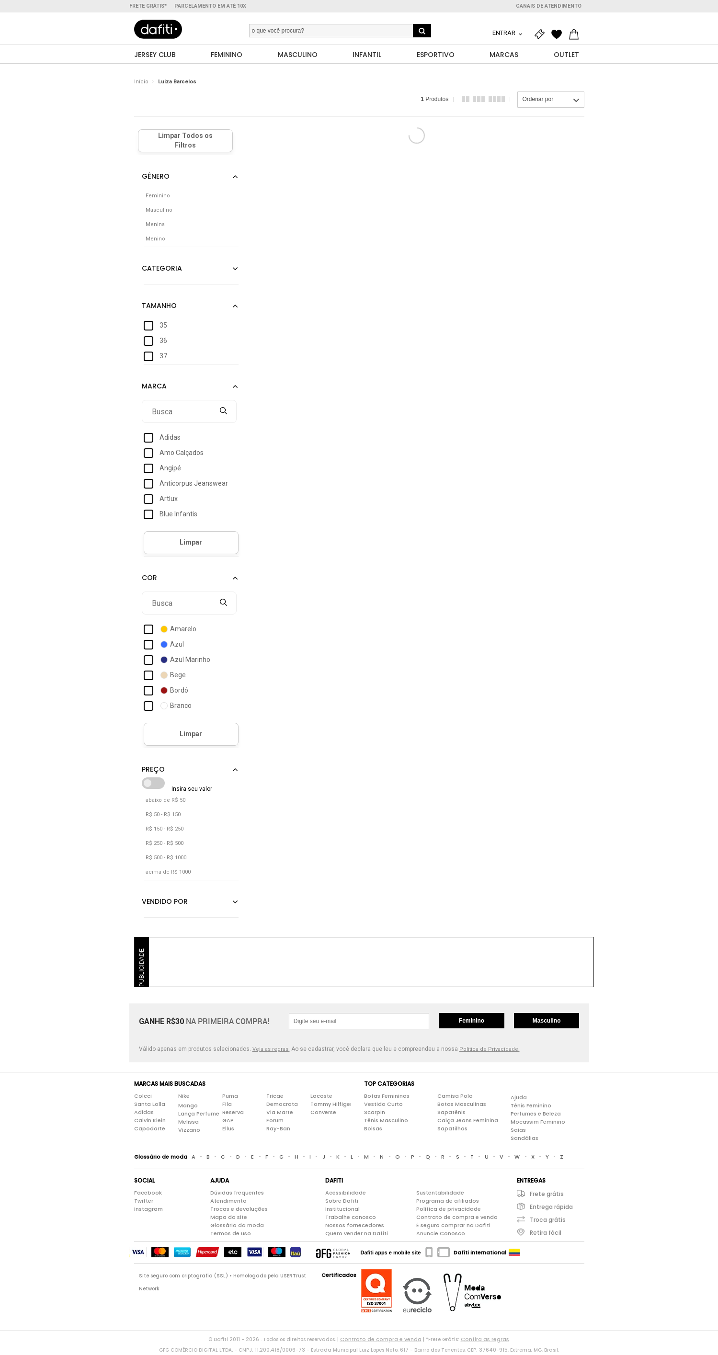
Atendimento (228, 1202)
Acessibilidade (345, 1194)
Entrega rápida (551, 1209)
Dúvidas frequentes (237, 1194)
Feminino (471, 1022)
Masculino (547, 1022)
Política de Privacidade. (489, 1051)
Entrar (504, 32)
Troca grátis (548, 1222)
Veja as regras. (271, 1051)
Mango (188, 1107)
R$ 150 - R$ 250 (164, 831)
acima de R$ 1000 (168, 874)
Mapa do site (228, 1219)
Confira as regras (485, 1341)
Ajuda (519, 1099)
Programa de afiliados (447, 1202)
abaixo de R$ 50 (165, 802)
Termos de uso (230, 1235)
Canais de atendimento (548, 6)
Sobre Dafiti (341, 1202)
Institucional (342, 1210)
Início (141, 83)
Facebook (148, 1194)
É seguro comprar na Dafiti (453, 1227)
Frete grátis (547, 1196)
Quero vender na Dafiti (356, 1235)
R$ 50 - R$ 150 (163, 816)
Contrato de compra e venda (457, 1219)
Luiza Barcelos (177, 83)
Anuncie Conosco (440, 1235)
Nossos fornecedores (354, 1227)
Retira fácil (545, 1234)
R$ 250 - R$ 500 (164, 845)
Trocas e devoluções (239, 1210)
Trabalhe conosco (350, 1219)
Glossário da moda (237, 1227)
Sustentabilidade (440, 1194)
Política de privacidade (448, 1210)
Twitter (143, 1202)
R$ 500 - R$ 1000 (166, 859)
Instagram (148, 1210)
